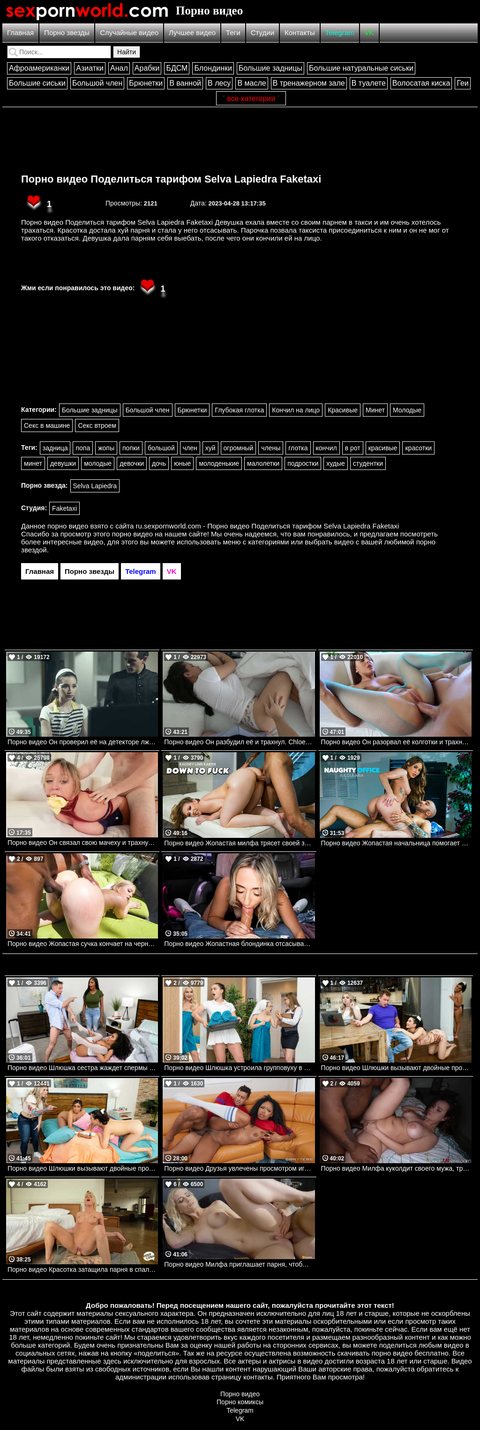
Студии (262, 33)
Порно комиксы (240, 1402)
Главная (20, 33)
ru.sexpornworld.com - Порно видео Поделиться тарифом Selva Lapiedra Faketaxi (267, 526)
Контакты (300, 33)
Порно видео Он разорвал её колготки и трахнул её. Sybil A (396, 742)
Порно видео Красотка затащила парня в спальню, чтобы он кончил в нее (83, 1269)
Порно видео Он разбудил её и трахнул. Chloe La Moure (239, 742)
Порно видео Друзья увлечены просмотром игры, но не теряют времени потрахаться (239, 1168)
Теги (233, 33)
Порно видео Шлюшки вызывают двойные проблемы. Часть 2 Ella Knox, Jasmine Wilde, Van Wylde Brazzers (83, 1168)
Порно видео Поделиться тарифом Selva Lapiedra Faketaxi (171, 179)
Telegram (339, 33)
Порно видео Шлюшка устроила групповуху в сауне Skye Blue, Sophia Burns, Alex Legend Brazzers (239, 1067)
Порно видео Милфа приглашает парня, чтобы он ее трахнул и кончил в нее (239, 1264)
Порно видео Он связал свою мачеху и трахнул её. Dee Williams (83, 842)
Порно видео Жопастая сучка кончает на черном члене (83, 943)
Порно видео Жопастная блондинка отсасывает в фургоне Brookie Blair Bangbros (239, 943)
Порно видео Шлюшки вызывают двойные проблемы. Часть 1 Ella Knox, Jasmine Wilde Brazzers (396, 1067)
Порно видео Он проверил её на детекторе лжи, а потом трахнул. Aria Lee (83, 742)
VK (369, 33)
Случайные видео (129, 33)
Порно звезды (67, 33)
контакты (258, 1377)
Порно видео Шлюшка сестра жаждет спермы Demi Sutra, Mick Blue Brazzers (83, 1067)
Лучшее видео (192, 33)
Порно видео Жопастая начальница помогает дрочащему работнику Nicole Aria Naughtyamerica (396, 843)
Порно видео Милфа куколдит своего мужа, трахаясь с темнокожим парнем (396, 1168)
